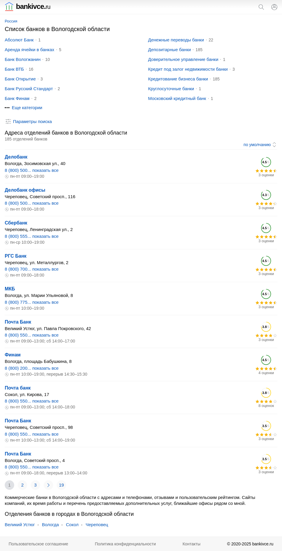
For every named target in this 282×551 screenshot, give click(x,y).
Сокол (72, 524)
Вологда (50, 524)
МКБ (10, 288)
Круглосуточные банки (171, 88)
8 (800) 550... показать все (31, 334)
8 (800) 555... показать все (31, 236)
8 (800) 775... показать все (31, 302)
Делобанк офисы (25, 190)
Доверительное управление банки (183, 59)
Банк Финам (17, 98)
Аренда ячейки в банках (29, 49)
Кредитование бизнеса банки (178, 78)
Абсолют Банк (19, 39)
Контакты (191, 544)
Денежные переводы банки (176, 39)
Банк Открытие (20, 78)
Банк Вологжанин (22, 59)
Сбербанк (16, 222)
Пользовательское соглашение (38, 544)
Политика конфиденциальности (125, 544)
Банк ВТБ (14, 69)
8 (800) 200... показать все (31, 368)
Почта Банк (18, 321)
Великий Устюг (20, 524)
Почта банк (18, 387)
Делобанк (16, 156)
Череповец (97, 524)
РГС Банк (16, 255)
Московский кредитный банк (177, 98)
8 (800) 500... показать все (31, 170)
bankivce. (27, 6)
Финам (13, 354)
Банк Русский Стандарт (29, 88)
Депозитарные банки (169, 49)
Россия (11, 21)
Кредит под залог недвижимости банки (188, 69)
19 (61, 484)
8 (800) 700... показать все (31, 269)
